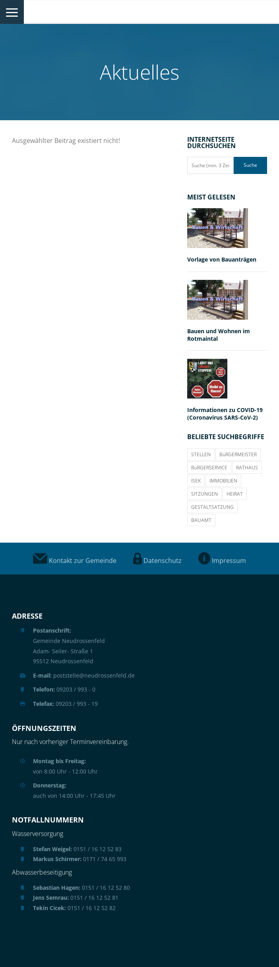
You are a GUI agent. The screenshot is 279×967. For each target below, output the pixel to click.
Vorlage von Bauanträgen (221, 259)
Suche (250, 165)
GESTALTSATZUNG (212, 507)
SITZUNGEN (204, 493)
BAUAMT (201, 520)
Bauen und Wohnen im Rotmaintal (218, 334)
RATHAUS (247, 467)
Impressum (222, 560)
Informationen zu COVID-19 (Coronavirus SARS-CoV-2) (225, 413)
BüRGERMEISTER (238, 454)
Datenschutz (157, 560)
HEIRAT (235, 493)
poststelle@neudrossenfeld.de (84, 675)
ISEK (196, 480)
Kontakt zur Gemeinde (74, 560)
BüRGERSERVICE (209, 467)
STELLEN (201, 454)
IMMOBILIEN (223, 480)
